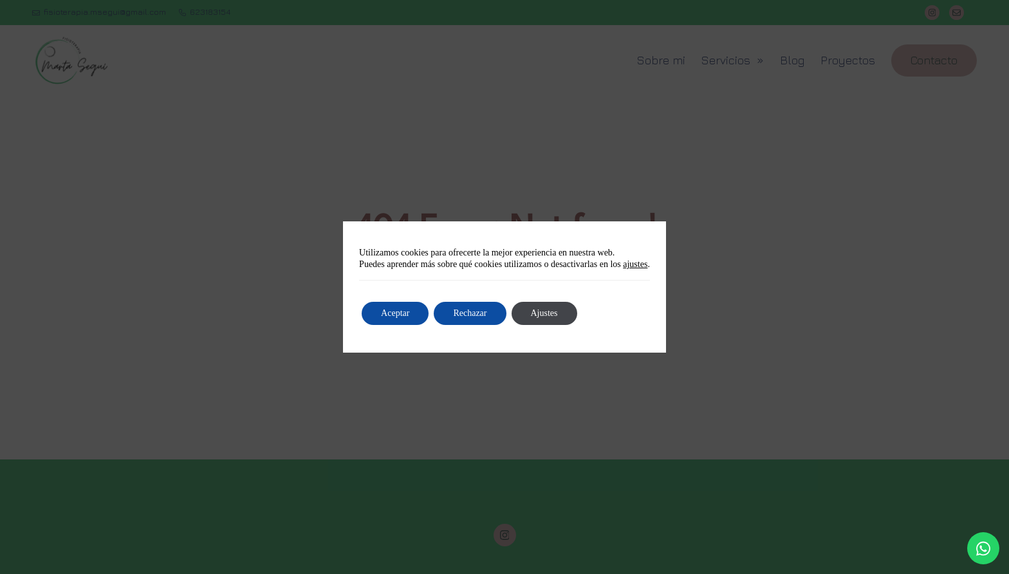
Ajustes (544, 313)
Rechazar (469, 313)
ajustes (635, 264)
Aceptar (395, 313)
